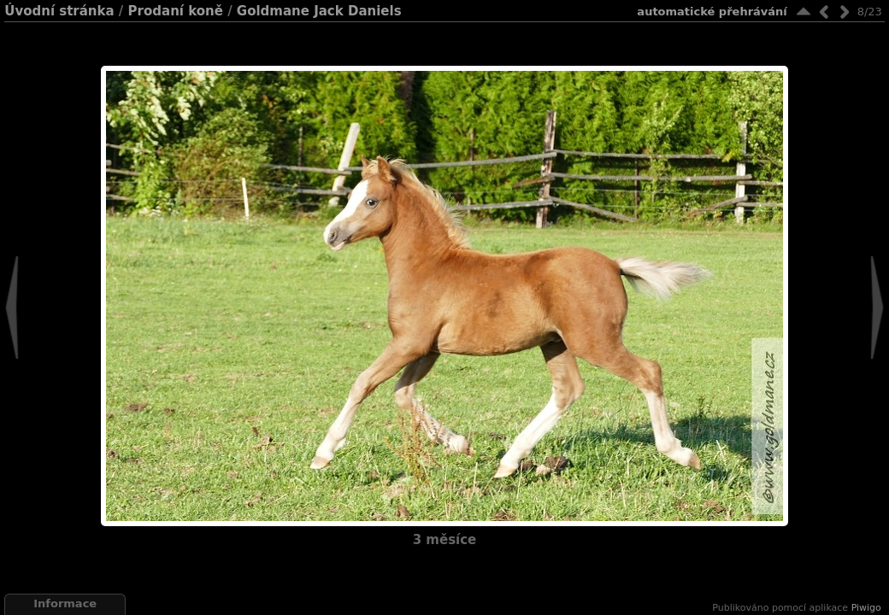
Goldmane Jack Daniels (319, 11)
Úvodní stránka (59, 11)
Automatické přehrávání (711, 11)
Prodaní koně (175, 11)
